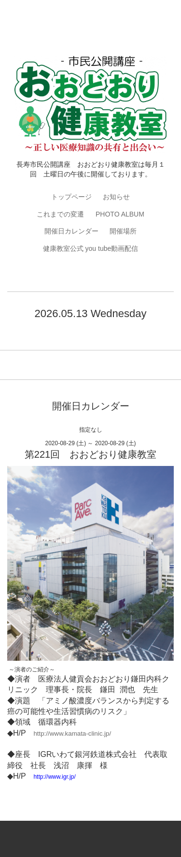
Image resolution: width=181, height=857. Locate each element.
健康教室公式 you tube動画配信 (91, 248)
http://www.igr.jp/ (54, 776)
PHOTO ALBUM (120, 214)
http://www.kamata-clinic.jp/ (72, 733)
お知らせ (116, 197)
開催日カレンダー (71, 231)
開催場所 (123, 231)
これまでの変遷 (60, 214)
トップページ (71, 197)
